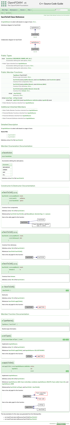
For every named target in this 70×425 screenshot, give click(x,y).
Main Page (5, 10)
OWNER (23, 58)
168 (12, 248)
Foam (2, 13)
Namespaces (14, 10)
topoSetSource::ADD (14, 382)
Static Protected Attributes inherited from (18, 118)
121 (12, 347)
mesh (31, 79)
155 (12, 210)
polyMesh (26, 79)
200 (12, 378)
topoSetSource (6, 22)
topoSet (44, 100)
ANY (27, 58)
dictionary (40, 84)
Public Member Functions (55, 15)
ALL (30, 58)
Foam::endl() (55, 382)
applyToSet (16, 100)
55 (12, 178)
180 (12, 279)
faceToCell (8, 13)
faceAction (9, 58)
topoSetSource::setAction (31, 100)
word (38, 79)
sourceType (9, 98)
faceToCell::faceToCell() (17, 214)
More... (35, 22)
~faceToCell (16, 93)
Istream (36, 89)
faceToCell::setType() (16, 387)
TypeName (16, 75)
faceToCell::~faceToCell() (32, 387)
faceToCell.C (11, 137)
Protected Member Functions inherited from (19, 113)
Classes (23, 10)
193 (12, 298)
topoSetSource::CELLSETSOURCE (34, 350)
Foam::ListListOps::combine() (29, 382)
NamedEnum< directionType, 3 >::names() (38, 214)
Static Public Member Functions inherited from (20, 110)
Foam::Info (63, 382)
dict (45, 84)
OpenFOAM (15, 2)
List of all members (65, 15)
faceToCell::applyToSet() (15, 301)
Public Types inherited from (14, 63)
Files (30, 10)
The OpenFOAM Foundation (18, 5)
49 (11, 140)
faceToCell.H (11, 135)
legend (35, 37)
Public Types (46, 15)
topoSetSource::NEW (8, 384)
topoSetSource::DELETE (44, 382)
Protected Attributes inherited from (16, 115)
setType (15, 98)
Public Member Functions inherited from (18, 103)
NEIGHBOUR (16, 58)
